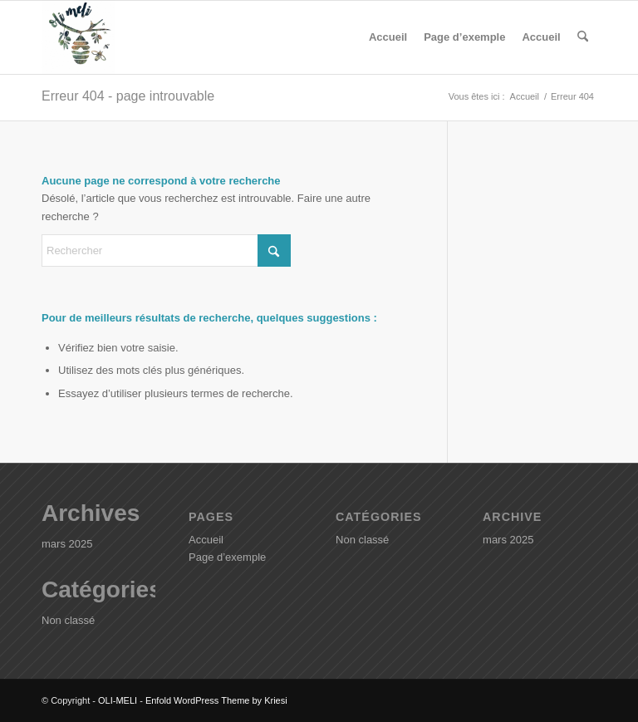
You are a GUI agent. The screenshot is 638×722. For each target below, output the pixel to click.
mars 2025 (67, 544)
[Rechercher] (582, 37)
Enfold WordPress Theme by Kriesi (216, 700)
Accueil (388, 37)
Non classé (68, 620)
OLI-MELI (117, 700)
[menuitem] (582, 37)
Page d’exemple (464, 37)
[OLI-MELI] (78, 37)
